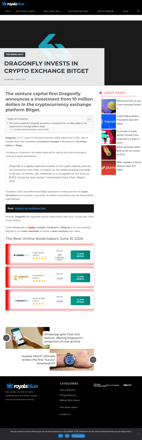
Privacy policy (78, 436)
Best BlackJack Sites (81, 11)
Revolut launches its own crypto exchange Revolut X (121, 106)
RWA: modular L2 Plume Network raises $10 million (121, 167)
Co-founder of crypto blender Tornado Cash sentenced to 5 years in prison (120, 136)
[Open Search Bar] (138, 11)
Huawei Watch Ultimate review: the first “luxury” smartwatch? (38, 360)
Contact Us (65, 414)
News (128, 11)
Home (7, 11)
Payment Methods (108, 11)
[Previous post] (6, 338)
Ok (60, 436)
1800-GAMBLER (67, 390)
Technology (15, 54)
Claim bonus (80, 255)
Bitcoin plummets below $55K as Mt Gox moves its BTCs (120, 152)
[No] (138, 434)
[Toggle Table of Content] (88, 119)
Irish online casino (68, 407)
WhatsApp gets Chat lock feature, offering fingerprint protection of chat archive (63, 338)
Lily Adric (10, 79)
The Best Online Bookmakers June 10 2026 (31, 130)
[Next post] (93, 360)
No (67, 436)
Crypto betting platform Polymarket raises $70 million (120, 121)
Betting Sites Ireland (69, 400)
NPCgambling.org (68, 395)
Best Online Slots (55, 11)
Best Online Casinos (28, 11)
